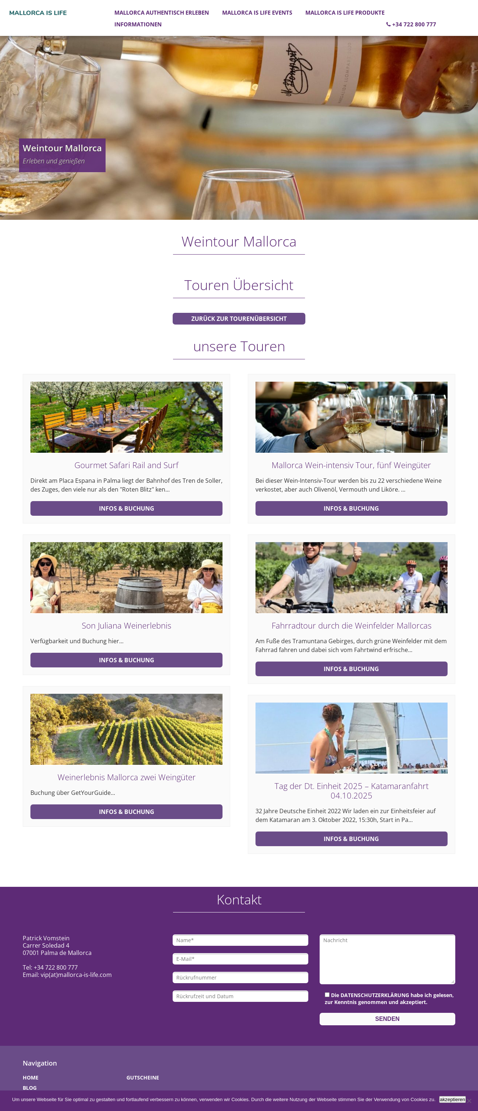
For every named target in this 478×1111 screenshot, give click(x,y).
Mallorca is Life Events (257, 12)
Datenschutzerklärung (375, 995)
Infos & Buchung (126, 508)
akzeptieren (452, 1099)
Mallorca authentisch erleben (161, 12)
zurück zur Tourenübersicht (239, 319)
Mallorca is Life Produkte (345, 12)
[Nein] (469, 1100)
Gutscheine (142, 1077)
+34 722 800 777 (411, 24)
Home (30, 1077)
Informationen (138, 24)
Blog (30, 1087)
